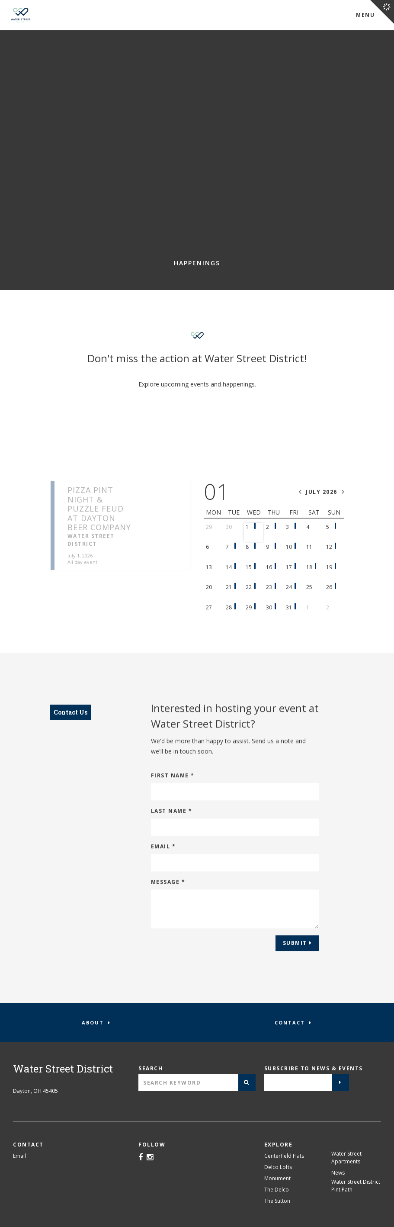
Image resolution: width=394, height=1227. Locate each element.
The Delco (276, 1189)
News (338, 1172)
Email (163, 853)
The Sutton (277, 1200)
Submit (295, 949)
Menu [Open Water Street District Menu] (365, 15)
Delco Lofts (278, 1167)
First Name (173, 782)
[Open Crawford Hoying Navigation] (382, 12)
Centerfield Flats (284, 1155)
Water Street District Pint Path (355, 1185)
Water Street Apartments (346, 1157)
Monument (277, 1178)
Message (168, 888)
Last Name (171, 817)
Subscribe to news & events (313, 1068)
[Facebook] (140, 1157)
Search (150, 1068)
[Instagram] (150, 1157)
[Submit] (247, 1082)
